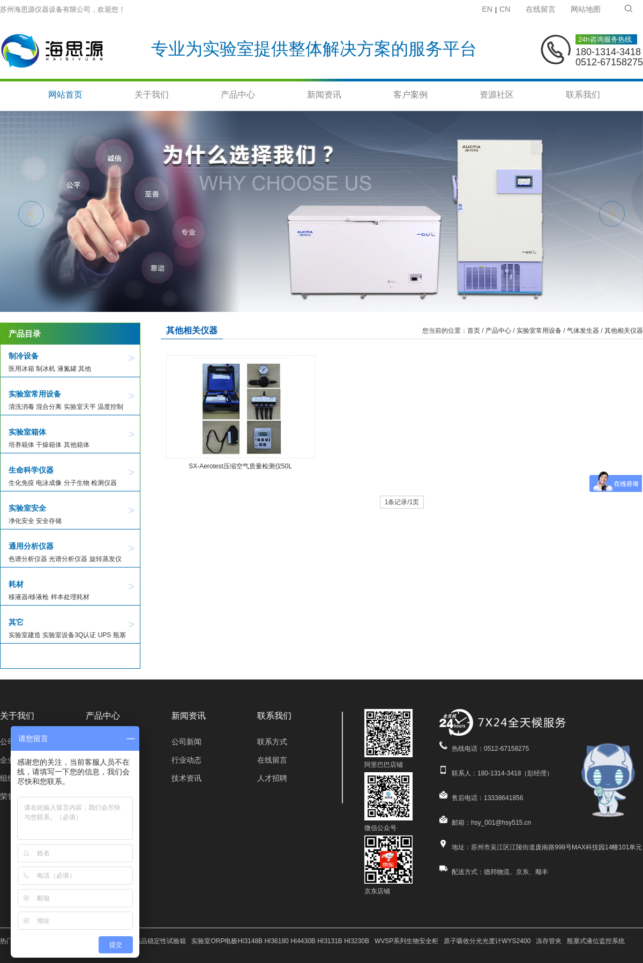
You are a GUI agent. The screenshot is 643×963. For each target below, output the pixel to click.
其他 (84, 368)
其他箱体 (76, 445)
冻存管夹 (549, 941)
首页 (473, 330)
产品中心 (238, 95)
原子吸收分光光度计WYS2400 (487, 941)
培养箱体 (21, 445)
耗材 (16, 584)
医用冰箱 (21, 368)
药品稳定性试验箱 (160, 941)
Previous (31, 214)
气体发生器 (583, 330)
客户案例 (410, 95)
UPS (104, 635)
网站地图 (586, 9)
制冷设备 (24, 356)
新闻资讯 (324, 95)
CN (504, 9)
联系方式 (272, 741)
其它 (16, 622)
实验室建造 (25, 635)
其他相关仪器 (623, 330)
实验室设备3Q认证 (69, 635)
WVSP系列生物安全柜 (406, 941)
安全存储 (49, 521)
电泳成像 (49, 483)
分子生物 (76, 483)
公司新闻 (186, 741)
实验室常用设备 (35, 394)
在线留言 (541, 9)
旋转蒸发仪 (105, 559)
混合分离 (49, 406)
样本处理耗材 (70, 597)
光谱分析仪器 (68, 559)
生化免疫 (21, 483)
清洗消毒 (21, 406)
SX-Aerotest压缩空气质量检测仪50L (240, 466)
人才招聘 (272, 778)
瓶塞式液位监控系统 (596, 941)
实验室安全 (27, 508)
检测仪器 (104, 483)
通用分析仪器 (31, 546)
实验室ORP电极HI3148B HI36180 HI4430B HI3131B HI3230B (280, 941)
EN (487, 9)
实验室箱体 (27, 432)
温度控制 (110, 406)
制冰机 (45, 368)
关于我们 (151, 95)
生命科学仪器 (31, 470)
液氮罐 (67, 368)
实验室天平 (80, 406)
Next (612, 214)
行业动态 (186, 760)
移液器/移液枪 (29, 597)
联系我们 (583, 95)
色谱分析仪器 (28, 559)
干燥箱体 (49, 445)
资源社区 (497, 95)
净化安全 (21, 521)
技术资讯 (186, 778)
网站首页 (65, 95)
